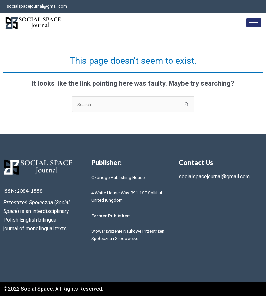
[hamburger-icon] (253, 22)
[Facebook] (238, 6)
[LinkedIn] (259, 6)
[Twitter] (248, 6)
